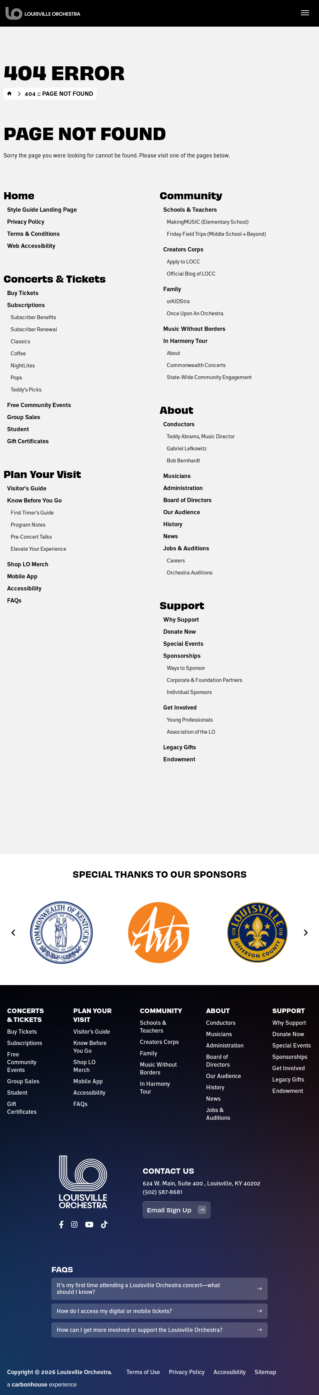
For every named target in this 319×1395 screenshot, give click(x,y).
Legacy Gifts (179, 747)
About (173, 352)
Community (191, 194)
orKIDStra (178, 301)
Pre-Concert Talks (31, 536)
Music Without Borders (194, 329)
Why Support (181, 619)
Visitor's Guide (26, 488)
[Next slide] (305, 932)
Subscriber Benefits (33, 317)
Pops (16, 377)
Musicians (177, 476)
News (170, 536)
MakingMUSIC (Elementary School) (208, 221)
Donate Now (179, 631)
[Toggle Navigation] (305, 12)
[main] (159, 427)
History (172, 524)
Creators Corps (183, 249)
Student (18, 429)
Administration (183, 488)
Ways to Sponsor (186, 667)
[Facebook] (61, 1224)
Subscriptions (26, 305)
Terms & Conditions (33, 234)
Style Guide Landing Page (42, 209)
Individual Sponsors (189, 691)
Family (172, 289)
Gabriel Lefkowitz (187, 448)
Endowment (179, 759)
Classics (20, 341)
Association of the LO (191, 731)
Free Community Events (39, 405)
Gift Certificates (28, 441)
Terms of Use (143, 1372)
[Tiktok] (104, 1224)
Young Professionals (190, 719)
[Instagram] (74, 1224)
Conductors (179, 424)
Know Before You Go (34, 500)
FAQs (14, 600)
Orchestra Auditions (189, 572)
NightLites (23, 365)
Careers (176, 560)
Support (182, 604)
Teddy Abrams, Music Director (201, 436)
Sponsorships (182, 656)
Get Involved (180, 707)
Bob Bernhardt (183, 460)
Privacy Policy (25, 222)
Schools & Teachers (190, 209)
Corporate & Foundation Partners (204, 679)
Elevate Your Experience (38, 548)
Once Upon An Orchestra (195, 313)
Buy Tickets (23, 293)
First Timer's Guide (32, 512)
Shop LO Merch (28, 564)
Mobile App (22, 576)
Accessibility (24, 588)
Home (9, 93)
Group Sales (23, 417)
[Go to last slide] (13, 932)
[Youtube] (89, 1224)
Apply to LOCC (183, 261)
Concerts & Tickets (55, 278)
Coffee (18, 353)
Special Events (183, 644)
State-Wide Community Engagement (209, 376)
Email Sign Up (176, 1209)
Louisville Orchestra (43, 13)
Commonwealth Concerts (196, 364)
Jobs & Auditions (186, 548)
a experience (42, 1385)
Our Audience (181, 512)
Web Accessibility (31, 246)
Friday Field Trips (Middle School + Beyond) (216, 233)
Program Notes (28, 524)
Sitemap (265, 1372)
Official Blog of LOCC (191, 273)
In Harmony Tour (185, 341)
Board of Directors (187, 500)
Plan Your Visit (42, 473)
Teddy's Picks (26, 389)
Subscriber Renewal (34, 329)
